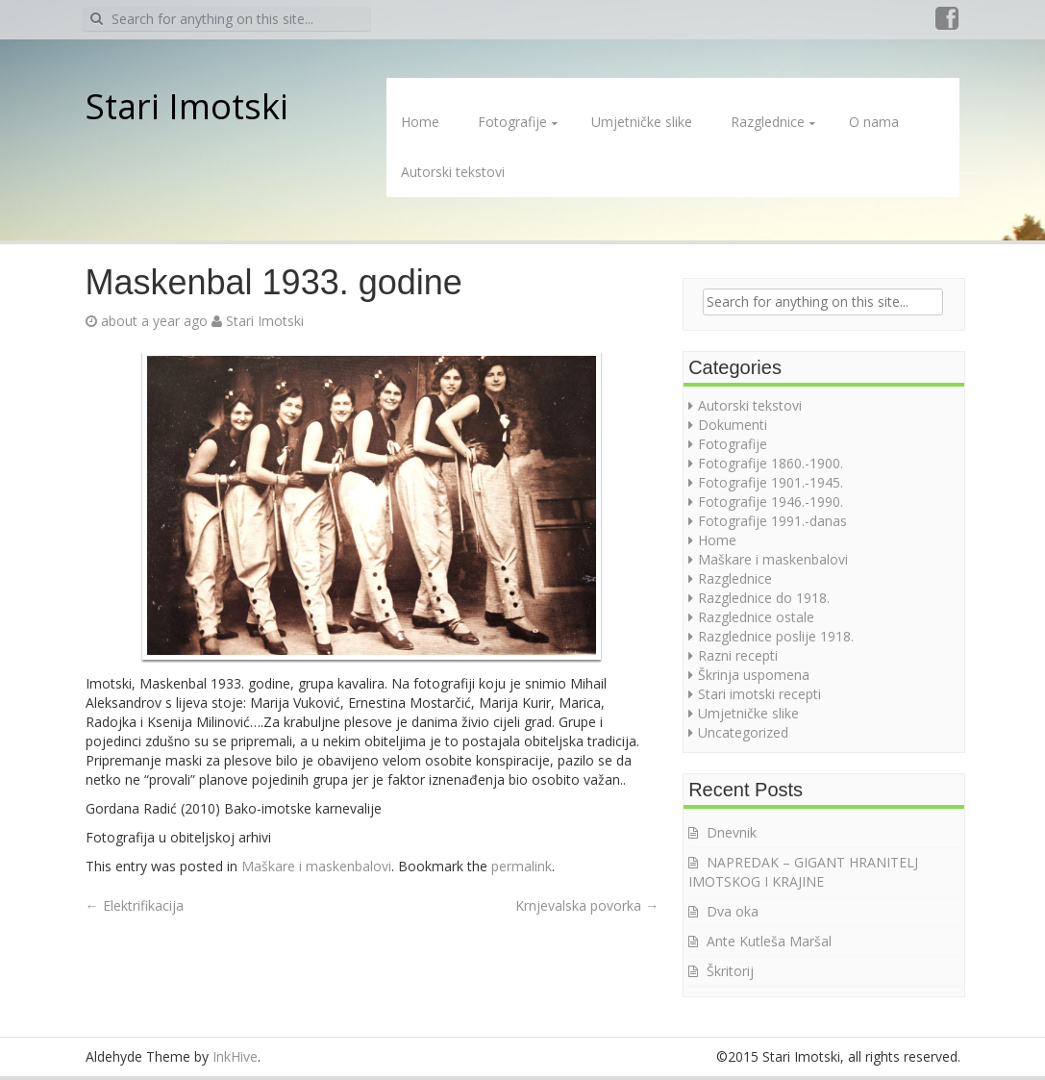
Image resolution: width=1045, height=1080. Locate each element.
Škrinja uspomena (753, 675)
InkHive (235, 1056)
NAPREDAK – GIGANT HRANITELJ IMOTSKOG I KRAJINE (803, 872)
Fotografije (512, 122)
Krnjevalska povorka (587, 905)
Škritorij (730, 971)
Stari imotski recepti (759, 694)
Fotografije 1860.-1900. (770, 463)
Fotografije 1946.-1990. (770, 501)
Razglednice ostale (756, 617)
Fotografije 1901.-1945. (770, 482)
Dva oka (733, 911)
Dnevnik (732, 832)
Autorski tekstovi (453, 172)
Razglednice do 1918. (764, 598)
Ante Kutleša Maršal (769, 941)
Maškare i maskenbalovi (316, 866)
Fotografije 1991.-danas (772, 521)
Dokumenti (732, 424)
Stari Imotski (187, 106)
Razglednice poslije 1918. (776, 636)
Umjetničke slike (641, 122)
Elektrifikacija (135, 905)
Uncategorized (743, 732)
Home (420, 122)
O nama (874, 122)
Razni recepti (738, 655)
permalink (521, 866)
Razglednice (768, 122)
